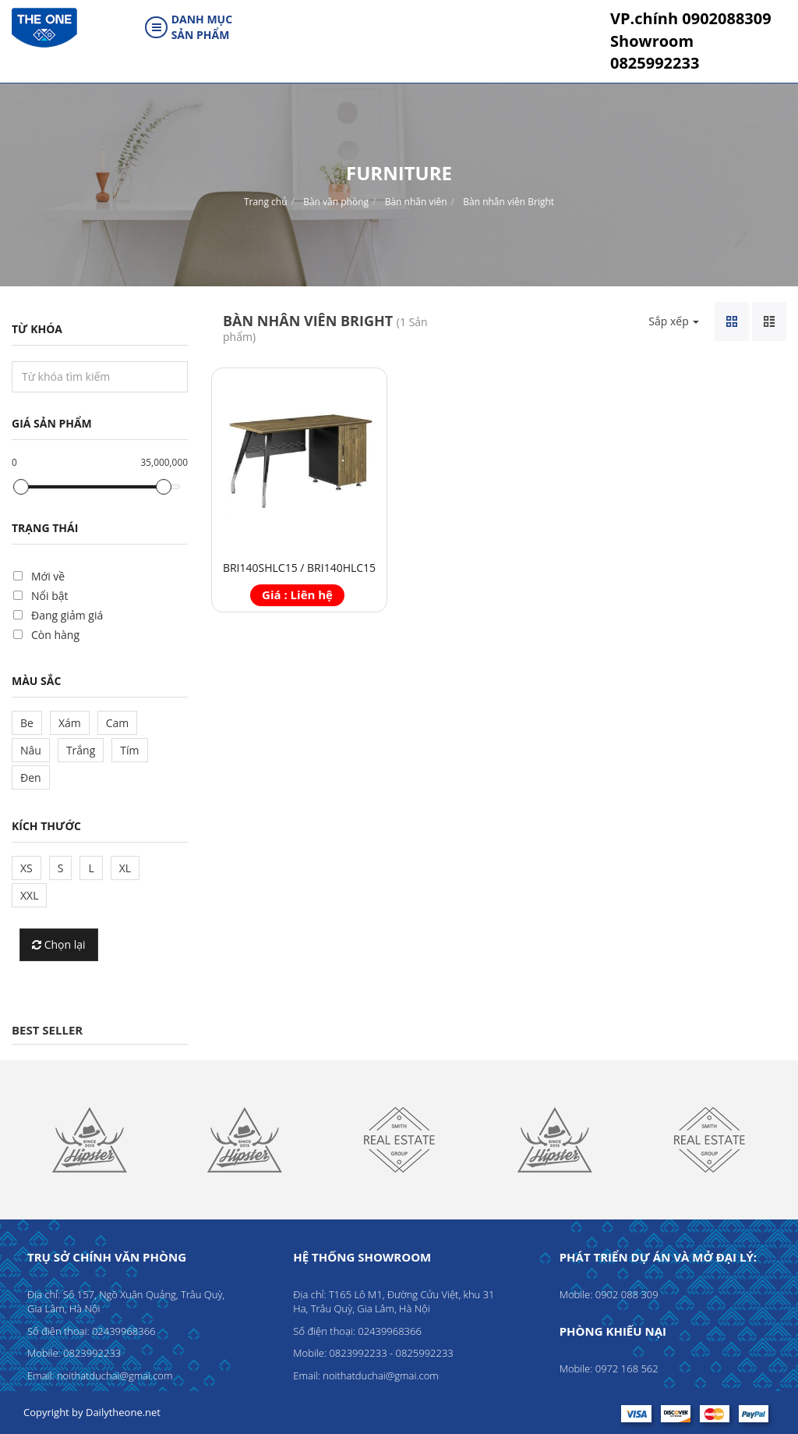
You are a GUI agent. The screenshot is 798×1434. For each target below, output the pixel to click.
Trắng (80, 750)
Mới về (48, 576)
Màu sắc (36, 680)
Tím (129, 750)
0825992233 (654, 52)
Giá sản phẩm (52, 423)
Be (27, 722)
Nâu (30, 750)
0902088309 (691, 18)
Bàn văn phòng (336, 201)
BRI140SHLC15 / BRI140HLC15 (299, 567)
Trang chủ (266, 201)
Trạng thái (45, 527)
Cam (117, 722)
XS (26, 868)
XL (125, 868)
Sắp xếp (673, 321)
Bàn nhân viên (416, 201)
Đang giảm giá (67, 615)
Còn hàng (55, 634)
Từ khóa (37, 328)
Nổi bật (49, 595)
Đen (30, 777)
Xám (69, 722)
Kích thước (46, 825)
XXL (29, 895)
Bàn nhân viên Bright (508, 201)
